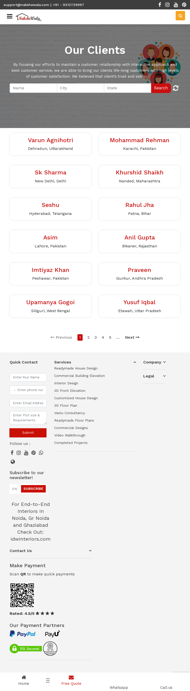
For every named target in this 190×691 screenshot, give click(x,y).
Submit (28, 432)
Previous (61, 337)
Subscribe (33, 489)
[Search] (180, 15)
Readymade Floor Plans (74, 420)
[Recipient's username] (33, 88)
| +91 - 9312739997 (67, 5)
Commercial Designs (71, 428)
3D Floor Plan (65, 405)
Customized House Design (76, 398)
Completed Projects (71, 443)
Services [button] (62, 362)
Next (132, 337)
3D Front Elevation (69, 391)
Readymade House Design (75, 368)
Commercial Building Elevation (79, 376)
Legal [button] (148, 376)
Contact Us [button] (21, 550)
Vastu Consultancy (69, 413)
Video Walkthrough (69, 435)
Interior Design (66, 383)
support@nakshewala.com (26, 5)
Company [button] (152, 362)
